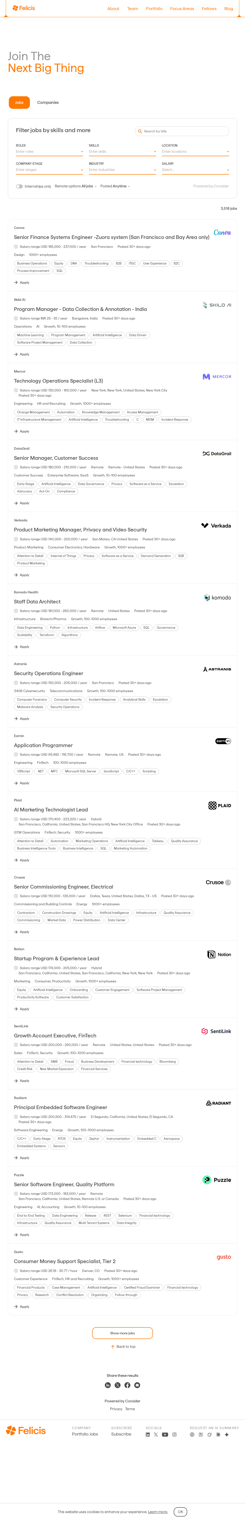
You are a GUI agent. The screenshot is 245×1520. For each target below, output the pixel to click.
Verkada (20, 520)
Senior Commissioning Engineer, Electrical (63, 887)
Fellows (209, 8)
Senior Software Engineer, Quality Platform (64, 1184)
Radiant (20, 1098)
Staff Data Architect (37, 602)
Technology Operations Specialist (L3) (58, 381)
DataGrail (21, 448)
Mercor (19, 371)
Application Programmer (43, 745)
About (113, 8)
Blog (228, 8)
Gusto (18, 1252)
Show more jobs (122, 1333)
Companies (48, 102)
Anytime (121, 186)
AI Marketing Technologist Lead (51, 810)
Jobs (19, 102)
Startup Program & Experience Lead (56, 958)
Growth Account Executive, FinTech (55, 1035)
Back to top (122, 1347)
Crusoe (19, 877)
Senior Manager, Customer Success (56, 458)
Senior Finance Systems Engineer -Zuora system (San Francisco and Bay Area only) (111, 237)
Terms (130, 1409)
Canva (19, 228)
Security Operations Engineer (48, 673)
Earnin (19, 736)
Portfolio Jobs (85, 1433)
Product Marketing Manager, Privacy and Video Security (80, 530)
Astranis (20, 664)
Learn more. (158, 1512)
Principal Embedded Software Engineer (60, 1107)
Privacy (116, 1409)
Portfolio (154, 8)
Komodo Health (26, 592)
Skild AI (19, 300)
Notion (19, 949)
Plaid (18, 800)
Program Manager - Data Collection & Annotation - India (80, 309)
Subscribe (121, 1433)
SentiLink (21, 1026)
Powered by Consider (211, 186)
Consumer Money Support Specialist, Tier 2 (65, 1261)
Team (132, 8)
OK (180, 1512)
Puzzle (19, 1175)
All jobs (89, 186)
